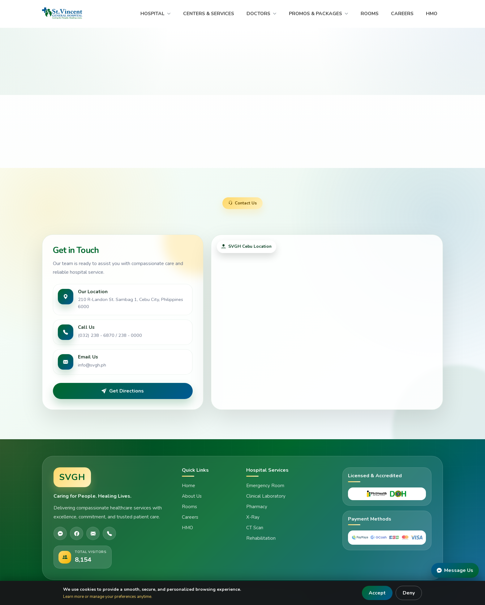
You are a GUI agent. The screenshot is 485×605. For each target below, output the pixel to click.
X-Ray (253, 517)
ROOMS (370, 13)
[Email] (93, 533)
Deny (409, 593)
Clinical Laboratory (265, 496)
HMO (431, 13)
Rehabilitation (261, 538)
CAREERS (402, 13)
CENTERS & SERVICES (208, 13)
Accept (377, 593)
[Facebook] (76, 533)
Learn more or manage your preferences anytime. (107, 596)
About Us (192, 496)
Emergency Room (265, 486)
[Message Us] (455, 570)
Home (188, 486)
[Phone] (109, 533)
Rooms (189, 507)
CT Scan (254, 528)
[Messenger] (60, 533)
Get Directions (122, 391)
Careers (190, 517)
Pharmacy (256, 507)
